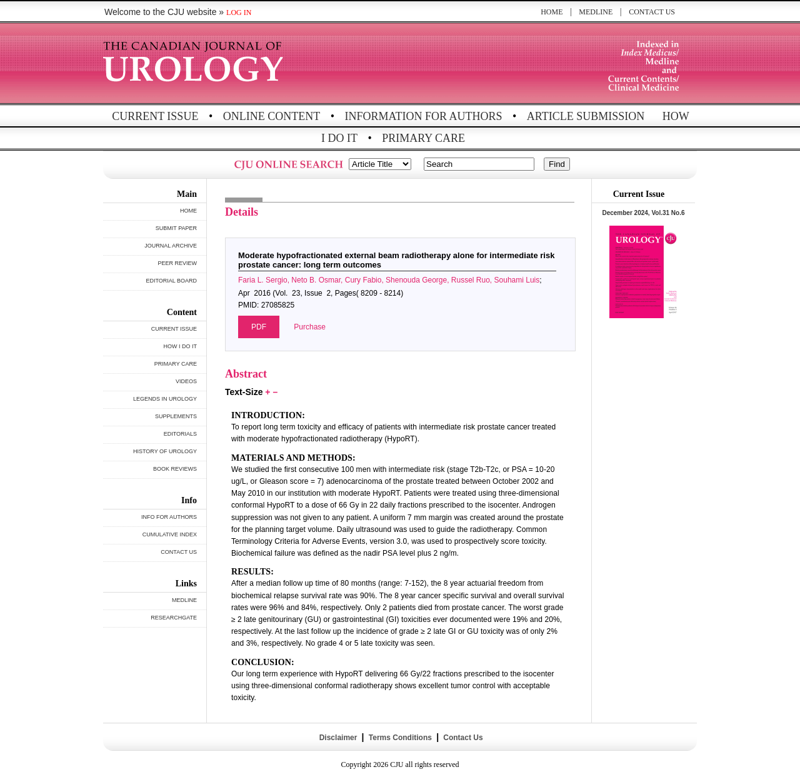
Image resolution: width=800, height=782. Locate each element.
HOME (551, 12)
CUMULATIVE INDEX (169, 534)
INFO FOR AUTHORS (169, 517)
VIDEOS (186, 381)
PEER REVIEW (177, 263)
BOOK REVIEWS (175, 469)
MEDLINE (595, 12)
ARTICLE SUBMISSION (585, 116)
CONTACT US (652, 12)
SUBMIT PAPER (176, 228)
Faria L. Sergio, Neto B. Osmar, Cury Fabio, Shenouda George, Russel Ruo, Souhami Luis (388, 280)
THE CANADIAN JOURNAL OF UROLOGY (195, 64)
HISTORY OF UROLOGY (165, 451)
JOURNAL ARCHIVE (170, 246)
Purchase (310, 327)
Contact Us (462, 737)
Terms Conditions (400, 737)
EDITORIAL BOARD (171, 281)
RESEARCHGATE (174, 617)
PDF (258, 327)
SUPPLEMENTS (176, 416)
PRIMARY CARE (423, 138)
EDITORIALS (180, 434)
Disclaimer (338, 737)
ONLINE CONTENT (271, 116)
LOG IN (238, 12)
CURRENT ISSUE (155, 116)
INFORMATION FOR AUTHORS (423, 116)
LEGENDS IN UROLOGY (165, 399)
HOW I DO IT (181, 346)
